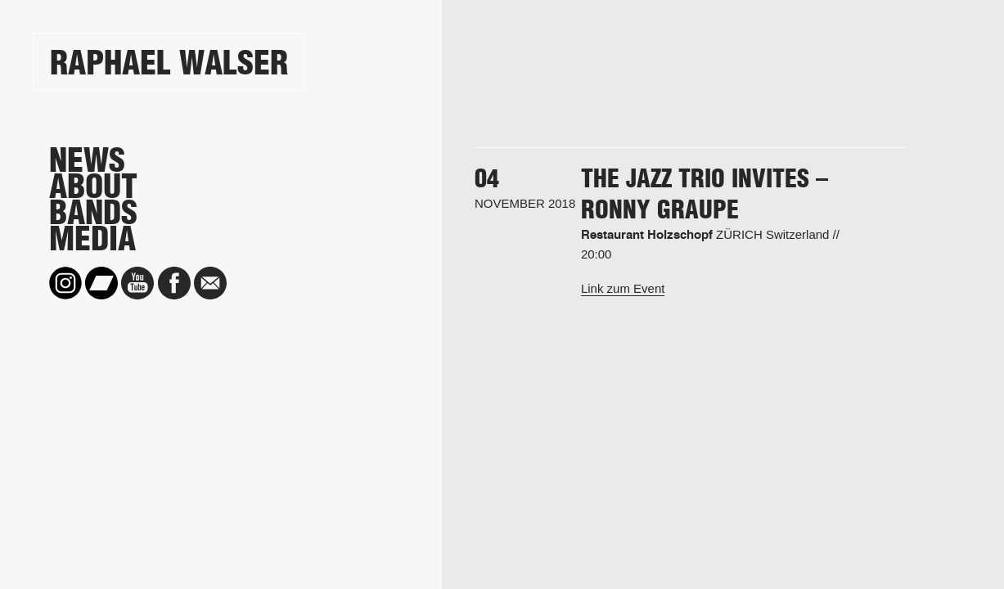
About (93, 186)
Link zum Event (623, 288)
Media (92, 239)
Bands (93, 213)
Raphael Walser (169, 62)
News (87, 160)
